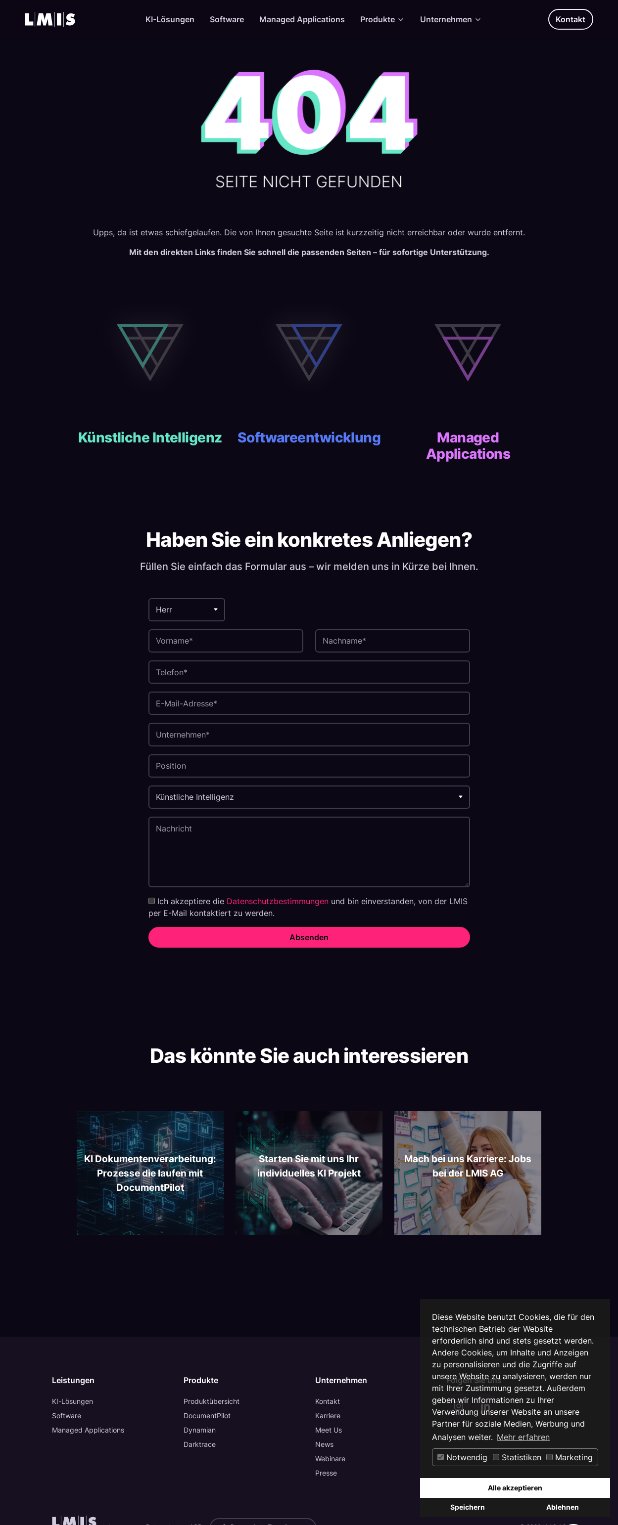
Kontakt (570, 19)
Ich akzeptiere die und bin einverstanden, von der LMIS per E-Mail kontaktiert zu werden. (308, 907)
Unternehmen (451, 19)
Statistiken (517, 1457)
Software (227, 19)
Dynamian (200, 1430)
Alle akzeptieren (515, 1487)
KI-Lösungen (169, 19)
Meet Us (328, 1430)
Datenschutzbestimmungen (278, 901)
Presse (326, 1473)
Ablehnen (562, 1507)
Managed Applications (302, 19)
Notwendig (462, 1457)
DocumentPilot (207, 1415)
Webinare (330, 1458)
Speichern (467, 1507)
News (324, 1444)
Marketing (569, 1457)
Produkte (382, 19)
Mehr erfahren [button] (523, 1437)
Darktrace (200, 1444)
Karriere (327, 1415)
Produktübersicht (211, 1401)
